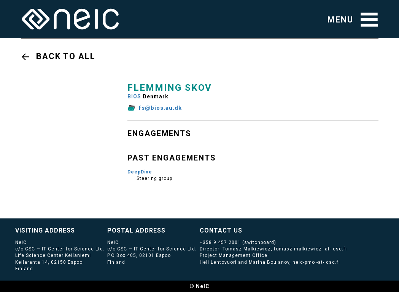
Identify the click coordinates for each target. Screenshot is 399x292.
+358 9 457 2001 (220, 242)
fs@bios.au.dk (160, 107)
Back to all (65, 56)
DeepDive (139, 172)
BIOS (134, 96)
